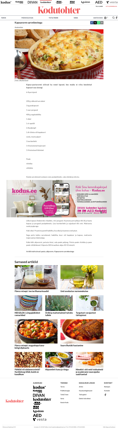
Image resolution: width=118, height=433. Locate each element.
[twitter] (95, 23)
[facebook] (91, 23)
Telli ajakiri (99, 6)
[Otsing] (113, 17)
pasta (43, 251)
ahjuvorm (49, 251)
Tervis (3, 18)
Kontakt (107, 391)
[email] (101, 23)
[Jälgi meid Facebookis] (116, 17)
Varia (76, 18)
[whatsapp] (98, 23)
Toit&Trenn (53, 18)
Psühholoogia (27, 18)
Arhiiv (81, 387)
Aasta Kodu (98, 18)
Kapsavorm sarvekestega (64, 251)
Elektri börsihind (84, 398)
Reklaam (107, 387)
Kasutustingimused (85, 391)
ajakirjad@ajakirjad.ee (58, 427)
